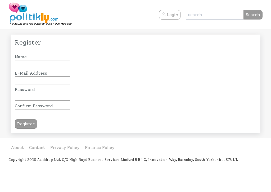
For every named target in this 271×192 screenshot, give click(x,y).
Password (25, 89)
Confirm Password (34, 105)
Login (169, 14)
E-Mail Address (31, 73)
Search (253, 14)
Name (21, 56)
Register (26, 123)
